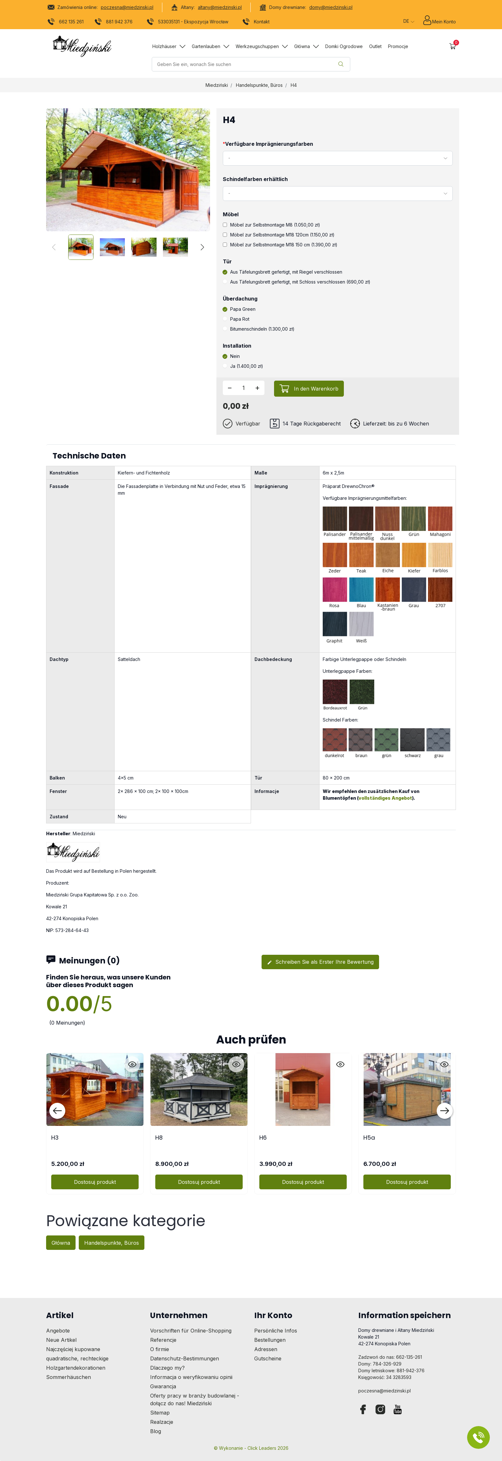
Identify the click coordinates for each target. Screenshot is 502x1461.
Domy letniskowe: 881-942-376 (391, 1370)
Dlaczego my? (167, 1368)
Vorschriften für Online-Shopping (190, 1330)
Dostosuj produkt (95, 1182)
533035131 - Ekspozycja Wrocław (188, 23)
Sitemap (160, 1412)
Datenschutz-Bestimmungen (184, 1358)
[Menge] (244, 388)
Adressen (265, 1349)
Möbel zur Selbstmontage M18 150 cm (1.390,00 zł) (280, 244)
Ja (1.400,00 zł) (243, 366)
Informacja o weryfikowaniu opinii (191, 1377)
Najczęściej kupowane (73, 1349)
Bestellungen (270, 1340)
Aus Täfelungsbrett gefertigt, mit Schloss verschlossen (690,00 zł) (296, 282)
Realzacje (161, 1422)
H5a (369, 1138)
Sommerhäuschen (68, 1377)
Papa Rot (236, 319)
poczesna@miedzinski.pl (127, 7)
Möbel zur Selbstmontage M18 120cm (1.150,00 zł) (279, 234)
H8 (159, 1138)
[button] (452, 46)
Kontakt (256, 23)
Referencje (163, 1340)
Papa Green (239, 309)
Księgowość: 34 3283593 (384, 1377)
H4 (294, 85)
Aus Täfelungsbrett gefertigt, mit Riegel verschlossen (282, 272)
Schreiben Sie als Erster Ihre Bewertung (320, 962)
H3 (55, 1138)
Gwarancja (163, 1386)
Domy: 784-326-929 (379, 1363)
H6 (263, 1138)
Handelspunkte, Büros (259, 85)
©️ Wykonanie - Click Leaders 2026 (251, 1448)
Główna (61, 1243)
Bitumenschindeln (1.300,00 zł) (259, 329)
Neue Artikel (61, 1340)
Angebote (58, 1330)
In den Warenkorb (316, 388)
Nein (231, 356)
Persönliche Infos (275, 1330)
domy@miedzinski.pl (330, 7)
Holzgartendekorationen (75, 1368)
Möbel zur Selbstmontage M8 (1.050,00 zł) (271, 224)
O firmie (159, 1349)
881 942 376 (114, 23)
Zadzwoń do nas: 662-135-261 (390, 1357)
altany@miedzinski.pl (220, 7)
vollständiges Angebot (385, 798)
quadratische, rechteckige (77, 1358)
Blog (155, 1431)
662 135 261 (66, 23)
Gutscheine (267, 1358)
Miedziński (217, 85)
